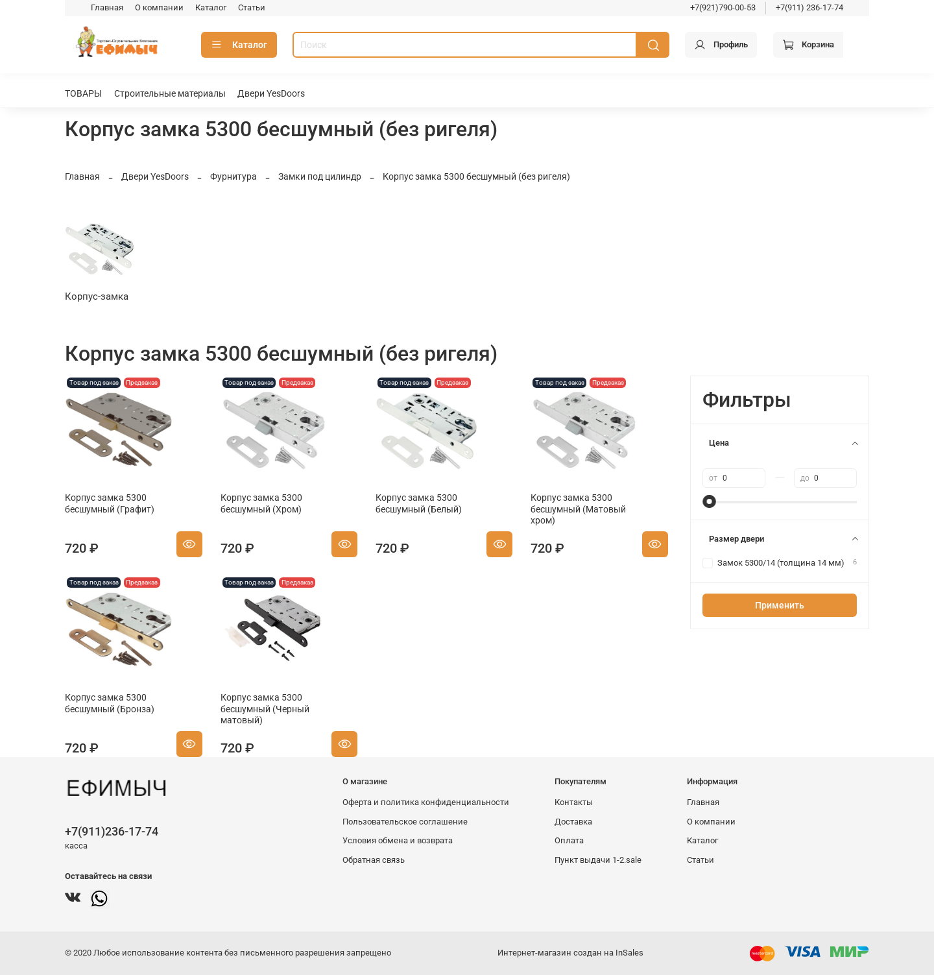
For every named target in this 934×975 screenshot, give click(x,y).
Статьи (251, 7)
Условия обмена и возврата (397, 840)
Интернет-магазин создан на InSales (570, 952)
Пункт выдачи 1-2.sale (598, 860)
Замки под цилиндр (319, 176)
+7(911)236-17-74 (111, 831)
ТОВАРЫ (83, 93)
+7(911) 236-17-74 (809, 7)
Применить (779, 605)
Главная (107, 7)
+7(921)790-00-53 (723, 7)
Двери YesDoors (271, 93)
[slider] (709, 501)
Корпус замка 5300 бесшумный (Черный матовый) (265, 708)
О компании (159, 7)
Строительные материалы (170, 93)
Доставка (573, 821)
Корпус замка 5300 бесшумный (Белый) (419, 503)
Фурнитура (233, 176)
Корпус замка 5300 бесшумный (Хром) (261, 503)
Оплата (569, 840)
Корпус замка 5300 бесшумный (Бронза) (109, 703)
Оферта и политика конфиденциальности (425, 802)
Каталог (210, 7)
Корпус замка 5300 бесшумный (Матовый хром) (578, 508)
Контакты (574, 802)
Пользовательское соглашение (405, 821)
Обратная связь (373, 860)
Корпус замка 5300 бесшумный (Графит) (109, 503)
